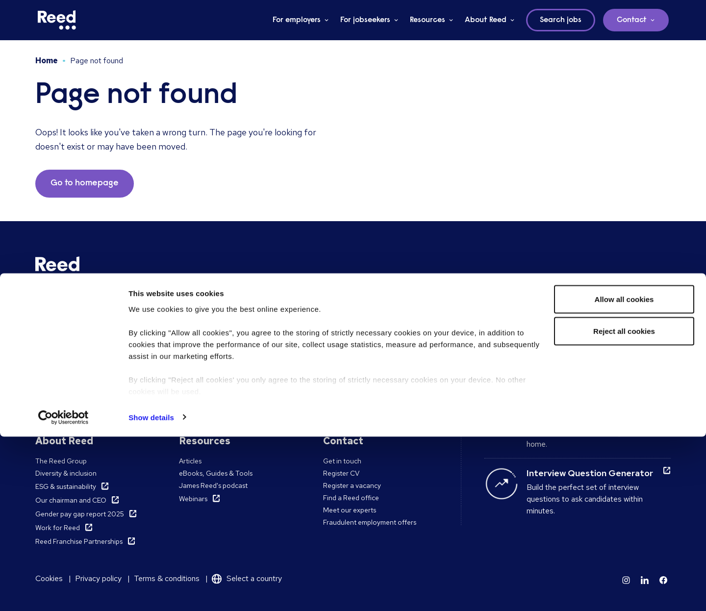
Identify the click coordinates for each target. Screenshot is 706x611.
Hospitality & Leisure (354, 350)
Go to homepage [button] (84, 183)
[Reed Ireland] (56, 20)
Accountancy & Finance (359, 338)
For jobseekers (365, 20)
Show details (151, 591)
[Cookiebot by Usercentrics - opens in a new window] (63, 592)
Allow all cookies (624, 473)
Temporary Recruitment (71, 350)
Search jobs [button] (560, 20)
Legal (331, 362)
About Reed (485, 20)
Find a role (195, 338)
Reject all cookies (624, 506)
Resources (427, 20)
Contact (632, 20)
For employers (297, 20)
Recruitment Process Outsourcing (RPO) (98, 362)
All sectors (338, 375)
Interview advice (561, 355)
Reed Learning (57, 388)
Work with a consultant (214, 350)
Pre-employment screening (77, 375)
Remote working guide (573, 406)
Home (46, 60)
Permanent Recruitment (71, 338)
